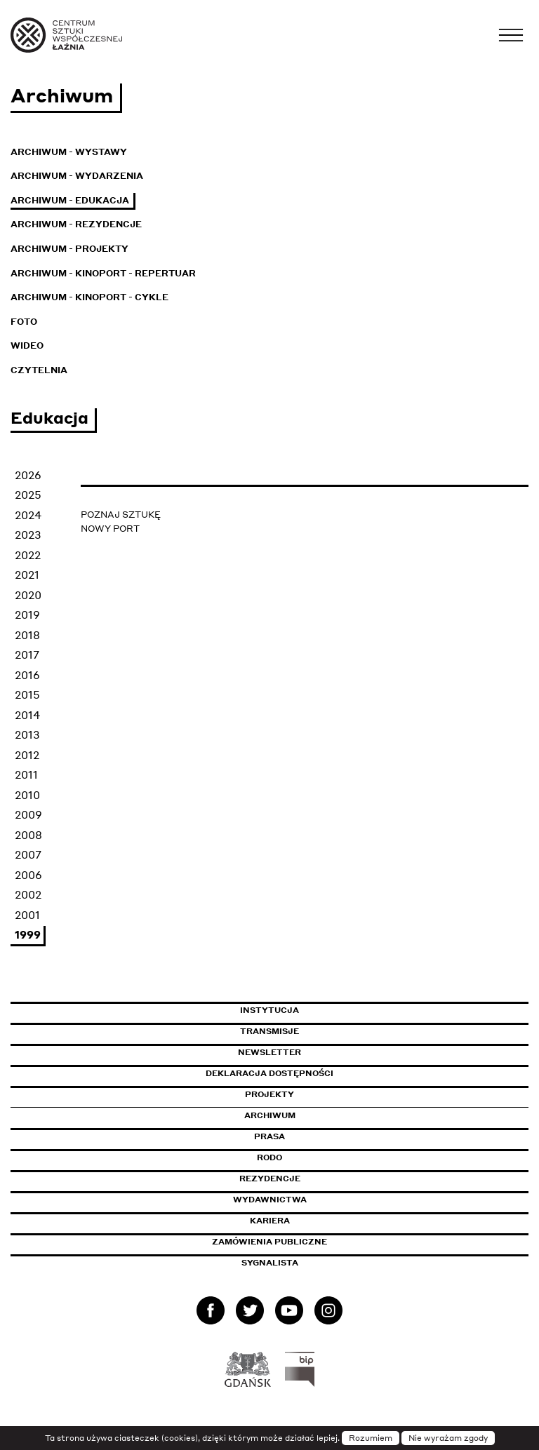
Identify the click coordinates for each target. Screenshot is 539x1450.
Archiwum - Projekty (69, 248)
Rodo (269, 1157)
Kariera (270, 1221)
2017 (27, 654)
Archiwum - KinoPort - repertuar (103, 273)
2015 (27, 694)
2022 (28, 555)
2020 (28, 595)
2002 (28, 894)
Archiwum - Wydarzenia (77, 175)
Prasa (269, 1136)
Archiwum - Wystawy (69, 152)
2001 (27, 915)
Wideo (27, 345)
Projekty (269, 1094)
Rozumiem (370, 1438)
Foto (24, 321)
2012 (27, 755)
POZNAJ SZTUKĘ (121, 514)
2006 (28, 875)
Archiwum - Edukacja (70, 200)
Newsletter (269, 1052)
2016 (27, 675)
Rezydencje (269, 1178)
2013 (27, 734)
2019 (27, 614)
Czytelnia (39, 370)
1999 (28, 934)
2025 (28, 495)
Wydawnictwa (270, 1199)
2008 (28, 835)
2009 (28, 814)
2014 (27, 715)
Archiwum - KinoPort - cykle (89, 297)
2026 (28, 475)
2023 (28, 535)
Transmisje (329, 1031)
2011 (26, 774)
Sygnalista (269, 1263)
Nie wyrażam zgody (448, 1438)
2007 (28, 854)
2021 (27, 575)
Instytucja (269, 1010)
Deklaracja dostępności (269, 1073)
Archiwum (269, 1115)
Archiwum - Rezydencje (76, 224)
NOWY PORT (110, 528)
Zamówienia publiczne (301, 1242)
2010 (27, 795)
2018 (27, 635)
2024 (28, 515)
